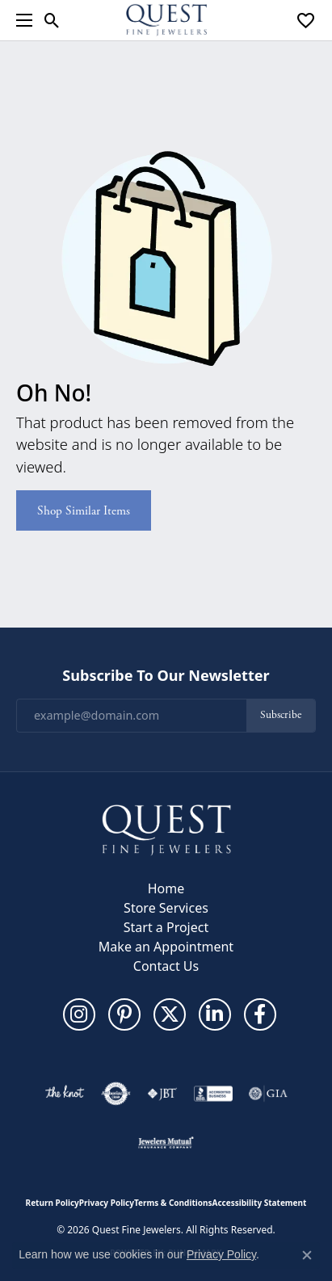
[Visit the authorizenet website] (116, 1094)
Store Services (166, 908)
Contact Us (166, 966)
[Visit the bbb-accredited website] (213, 1094)
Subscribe (280, 715)
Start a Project (166, 927)
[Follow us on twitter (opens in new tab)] (169, 1014)
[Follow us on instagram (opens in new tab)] (79, 1014)
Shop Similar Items (83, 511)
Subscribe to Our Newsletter (165, 676)
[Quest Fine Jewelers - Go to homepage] (166, 829)
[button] (52, 20)
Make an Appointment (166, 947)
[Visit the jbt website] (162, 1094)
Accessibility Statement (259, 1203)
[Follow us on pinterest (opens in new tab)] (124, 1014)
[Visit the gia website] (268, 1094)
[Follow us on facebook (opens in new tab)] (260, 1014)
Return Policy (52, 1203)
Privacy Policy (106, 1203)
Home (166, 888)
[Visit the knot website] (64, 1094)
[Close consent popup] (307, 1255)
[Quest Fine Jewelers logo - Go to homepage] (166, 20)
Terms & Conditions (173, 1203)
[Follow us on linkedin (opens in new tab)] (215, 1014)
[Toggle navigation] (20, 20)
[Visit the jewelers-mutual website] (166, 1142)
